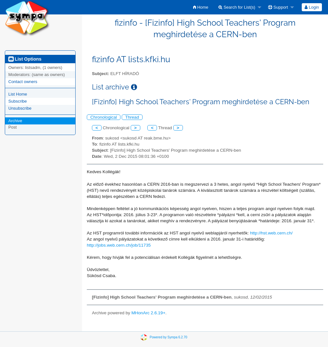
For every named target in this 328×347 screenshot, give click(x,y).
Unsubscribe (19, 108)
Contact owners (22, 81)
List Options (24, 59)
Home (200, 7)
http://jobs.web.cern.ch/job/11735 (119, 245)
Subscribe (17, 101)
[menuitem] (200, 7)
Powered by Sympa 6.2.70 (168, 337)
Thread (132, 117)
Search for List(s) (236, 7)
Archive (15, 120)
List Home (17, 94)
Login (312, 7)
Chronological (103, 117)
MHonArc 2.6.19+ (148, 312)
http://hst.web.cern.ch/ (271, 233)
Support (278, 7)
